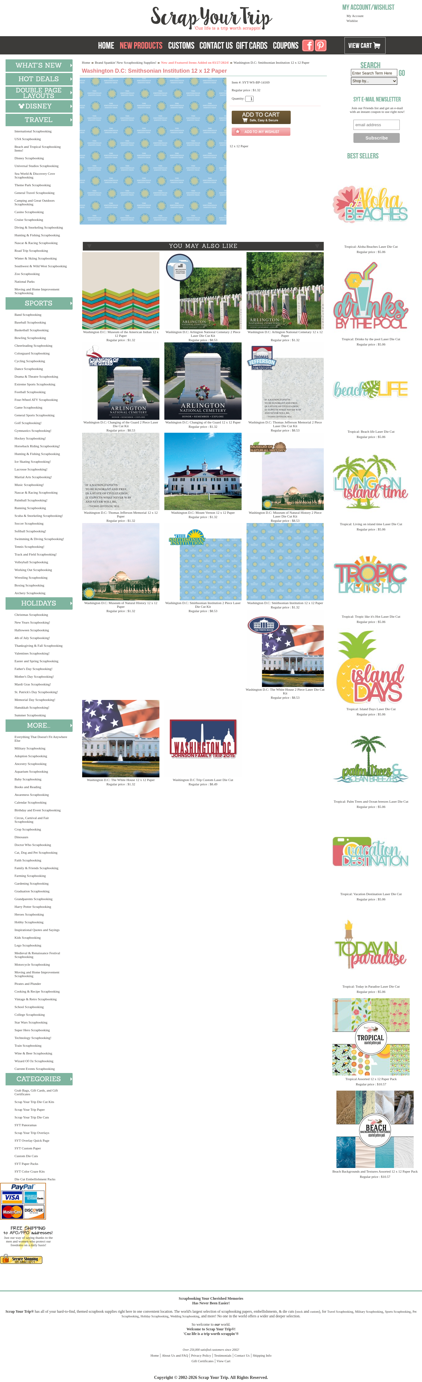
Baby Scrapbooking (28, 779)
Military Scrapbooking (30, 748)
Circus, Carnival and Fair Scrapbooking (32, 819)
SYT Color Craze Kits (30, 1171)
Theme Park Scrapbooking (33, 185)
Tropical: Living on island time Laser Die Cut (371, 524)
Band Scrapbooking (28, 314)
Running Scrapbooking (30, 508)
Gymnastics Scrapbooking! (33, 430)
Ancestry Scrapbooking (31, 764)
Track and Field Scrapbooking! (36, 554)
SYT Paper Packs (26, 1163)
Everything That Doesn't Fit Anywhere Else (41, 738)
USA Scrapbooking (28, 139)
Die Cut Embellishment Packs (35, 1179)
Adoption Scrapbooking (31, 756)
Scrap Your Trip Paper (30, 1109)
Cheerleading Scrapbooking (34, 345)
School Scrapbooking (29, 1007)
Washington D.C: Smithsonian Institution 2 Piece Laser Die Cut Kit (203, 604)
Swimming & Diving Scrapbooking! (39, 539)
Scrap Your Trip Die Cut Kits (34, 1102)
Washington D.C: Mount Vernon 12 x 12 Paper (203, 512)
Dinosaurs (21, 837)
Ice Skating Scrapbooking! (33, 461)
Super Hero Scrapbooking (32, 1030)
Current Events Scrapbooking (35, 1069)
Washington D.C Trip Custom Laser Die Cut (203, 780)
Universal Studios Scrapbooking (36, 166)
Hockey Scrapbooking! (30, 438)
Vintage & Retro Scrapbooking (36, 999)
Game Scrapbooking (28, 407)
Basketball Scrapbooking (32, 330)
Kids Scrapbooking (28, 937)
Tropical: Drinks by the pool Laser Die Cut (371, 339)
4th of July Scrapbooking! (32, 638)
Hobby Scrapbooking (29, 922)
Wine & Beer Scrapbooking (33, 1053)
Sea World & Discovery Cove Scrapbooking (35, 175)
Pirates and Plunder (28, 983)
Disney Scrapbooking (29, 158)
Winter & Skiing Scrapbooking (36, 258)
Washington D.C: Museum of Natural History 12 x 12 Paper (121, 604)
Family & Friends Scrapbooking (36, 868)
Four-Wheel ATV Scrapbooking (36, 399)
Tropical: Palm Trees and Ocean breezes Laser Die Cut (371, 801)
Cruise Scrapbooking (29, 219)
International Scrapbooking (33, 131)
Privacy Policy (201, 1355)
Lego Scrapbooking (28, 945)
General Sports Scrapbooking (35, 415)
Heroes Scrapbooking (29, 914)
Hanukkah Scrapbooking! (32, 707)
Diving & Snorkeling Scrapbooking (39, 227)
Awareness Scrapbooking (32, 794)
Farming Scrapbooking (30, 876)
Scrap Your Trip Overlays (32, 1133)
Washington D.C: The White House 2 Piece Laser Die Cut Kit (285, 691)
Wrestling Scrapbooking (31, 577)
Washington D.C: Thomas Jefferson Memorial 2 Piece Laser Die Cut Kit (285, 424)
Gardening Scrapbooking (32, 883)
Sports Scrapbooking (398, 1311)
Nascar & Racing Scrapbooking (36, 243)
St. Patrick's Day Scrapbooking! (36, 692)
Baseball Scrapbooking (30, 322)
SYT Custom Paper (28, 1148)
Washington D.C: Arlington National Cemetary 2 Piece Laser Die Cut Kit (203, 333)
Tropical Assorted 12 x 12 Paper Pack (371, 1079)
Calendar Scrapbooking (31, 802)
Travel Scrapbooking (340, 1311)
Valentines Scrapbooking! (32, 653)
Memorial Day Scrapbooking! (35, 700)
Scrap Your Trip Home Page (170, 17)
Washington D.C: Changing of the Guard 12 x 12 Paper (203, 422)
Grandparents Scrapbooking (34, 899)
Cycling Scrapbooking (30, 361)
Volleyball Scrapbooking (31, 562)
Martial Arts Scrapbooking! (33, 477)
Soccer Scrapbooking (29, 523)
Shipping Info (262, 1355)
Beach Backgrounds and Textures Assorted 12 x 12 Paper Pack (375, 1171)
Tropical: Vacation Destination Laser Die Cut (371, 894)
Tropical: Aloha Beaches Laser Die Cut (371, 246)
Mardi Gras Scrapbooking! (33, 684)
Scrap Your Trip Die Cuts (32, 1117)
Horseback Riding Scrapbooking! (37, 446)
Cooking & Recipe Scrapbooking (37, 991)
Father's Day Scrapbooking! (34, 669)
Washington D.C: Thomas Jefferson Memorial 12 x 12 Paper (121, 514)
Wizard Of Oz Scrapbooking (34, 1061)
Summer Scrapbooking (30, 715)
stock (299, 1311)
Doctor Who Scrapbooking (33, 845)
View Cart (223, 1361)
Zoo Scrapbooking (27, 274)
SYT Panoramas (26, 1125)
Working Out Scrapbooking (33, 570)
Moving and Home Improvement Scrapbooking (37, 291)
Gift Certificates (202, 1361)
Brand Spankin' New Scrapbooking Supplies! (125, 62)
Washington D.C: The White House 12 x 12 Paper (121, 780)
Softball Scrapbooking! (30, 531)
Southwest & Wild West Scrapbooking (41, 266)
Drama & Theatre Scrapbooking (36, 376)
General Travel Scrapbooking (35, 193)
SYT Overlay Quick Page (32, 1140)
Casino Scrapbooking (29, 212)
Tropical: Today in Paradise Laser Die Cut (371, 986)
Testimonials (222, 1355)
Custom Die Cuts (26, 1156)
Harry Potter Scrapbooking (33, 906)
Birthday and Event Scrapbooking (38, 810)
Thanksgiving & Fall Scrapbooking (39, 645)
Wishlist (352, 21)
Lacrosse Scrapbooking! (31, 469)
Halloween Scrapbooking (32, 630)
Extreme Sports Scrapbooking (35, 384)
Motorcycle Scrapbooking (32, 964)
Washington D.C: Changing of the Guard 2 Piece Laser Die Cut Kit (120, 424)
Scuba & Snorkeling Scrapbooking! (39, 515)
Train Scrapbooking (28, 1045)
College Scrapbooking (30, 1014)
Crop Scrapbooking (28, 829)
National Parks (25, 281)
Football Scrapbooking (30, 392)
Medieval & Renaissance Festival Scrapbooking (37, 955)
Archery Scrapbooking (30, 593)
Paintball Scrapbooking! (31, 500)
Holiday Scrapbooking (154, 1316)
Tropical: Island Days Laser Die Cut (370, 709)
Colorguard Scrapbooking (32, 353)
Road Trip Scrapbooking (31, 250)
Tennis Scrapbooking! (29, 546)
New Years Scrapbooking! (32, 622)
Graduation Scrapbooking (32, 891)
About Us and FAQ (175, 1355)
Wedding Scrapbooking (184, 1316)
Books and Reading (28, 787)
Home (86, 62)
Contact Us (242, 1355)
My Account (355, 16)
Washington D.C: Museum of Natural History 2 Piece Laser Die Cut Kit (285, 514)
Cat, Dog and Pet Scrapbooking (36, 852)
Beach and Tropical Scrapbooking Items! (38, 148)
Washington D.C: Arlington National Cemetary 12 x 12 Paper (285, 333)
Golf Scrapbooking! (28, 423)
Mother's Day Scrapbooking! (34, 676)
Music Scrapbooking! (29, 485)
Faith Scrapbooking (28, 860)
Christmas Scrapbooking (31, 614)
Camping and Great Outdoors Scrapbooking (35, 202)
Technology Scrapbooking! (33, 1038)
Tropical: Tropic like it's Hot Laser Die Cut (371, 616)
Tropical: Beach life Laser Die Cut (371, 431)
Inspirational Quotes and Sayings (37, 930)
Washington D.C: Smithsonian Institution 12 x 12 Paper (285, 603)
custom (314, 1311)
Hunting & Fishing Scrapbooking (37, 235)
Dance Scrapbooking (29, 369)
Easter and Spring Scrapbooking (36, 661)
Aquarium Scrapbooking (31, 771)
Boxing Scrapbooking (29, 585)
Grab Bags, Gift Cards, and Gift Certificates (36, 1092)
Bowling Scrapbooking (30, 338)
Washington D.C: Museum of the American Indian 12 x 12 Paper (120, 333)
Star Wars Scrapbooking (31, 1022)
